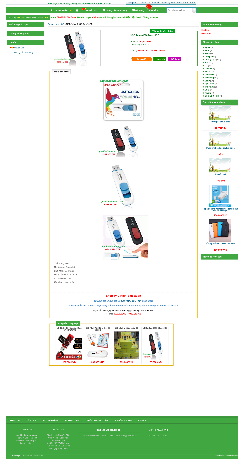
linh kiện (125, 301)
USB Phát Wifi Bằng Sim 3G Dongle (98, 329)
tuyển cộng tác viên (97, 420)
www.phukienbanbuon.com (227, 456)
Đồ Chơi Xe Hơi (212, 96)
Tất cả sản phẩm (59, 10)
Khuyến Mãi (89, 10)
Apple (207, 47)
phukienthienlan (36, 456)
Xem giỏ (161, 59)
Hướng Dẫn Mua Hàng (114, 10)
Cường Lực (210, 59)
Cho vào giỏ (141, 59)
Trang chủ (52, 24)
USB (207, 90)
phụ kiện (136, 301)
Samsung (209, 77)
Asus (207, 53)
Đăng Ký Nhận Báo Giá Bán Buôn (220, 148)
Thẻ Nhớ (209, 87)
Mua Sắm (153, 10)
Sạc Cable (209, 84)
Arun (207, 50)
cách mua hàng (50, 420)
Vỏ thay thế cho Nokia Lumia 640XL (220, 243)
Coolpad (209, 56)
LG (206, 65)
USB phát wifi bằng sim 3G (126, 328)
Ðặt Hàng (137, 10)
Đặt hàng (175, 59)
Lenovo (208, 68)
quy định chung (72, 420)
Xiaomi (208, 93)
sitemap (142, 420)
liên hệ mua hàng (122, 420)
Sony (207, 81)
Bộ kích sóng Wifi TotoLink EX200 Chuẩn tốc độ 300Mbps (221, 210)
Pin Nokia (209, 75)
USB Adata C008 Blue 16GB (155, 328)
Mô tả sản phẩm (61, 72)
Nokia (207, 71)
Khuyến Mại (220, 174)
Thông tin (31, 420)
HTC (207, 62)
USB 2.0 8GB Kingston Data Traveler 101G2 (69, 329)
